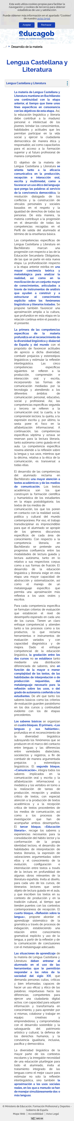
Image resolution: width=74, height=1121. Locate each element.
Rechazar (46, 25)
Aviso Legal (52, 1114)
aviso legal (43, 18)
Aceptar (27, 25)
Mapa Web (19, 1114)
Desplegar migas (5, 46)
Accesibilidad (35, 1114)
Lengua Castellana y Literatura (26, 83)
